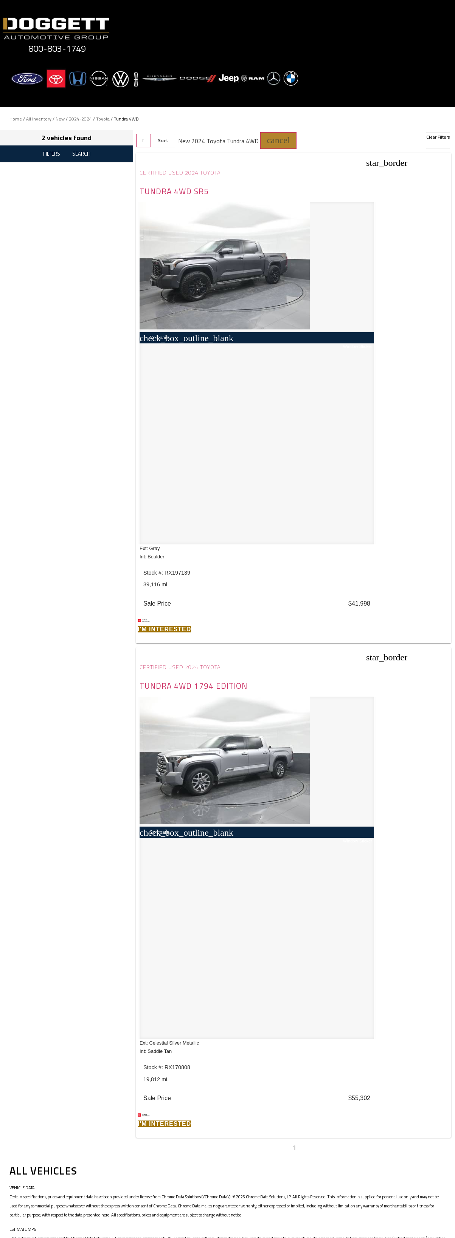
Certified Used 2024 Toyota (181, 172)
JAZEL (77, 752)
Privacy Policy (147, 1175)
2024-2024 (80, 118)
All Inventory (38, 118)
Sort (163, 140)
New (60, 118)
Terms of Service (190, 1175)
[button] (278, 140)
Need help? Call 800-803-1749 (227, 1222)
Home (15, 118)
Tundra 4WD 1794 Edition (354, 191)
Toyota (103, 118)
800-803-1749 (57, 48)
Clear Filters (438, 137)
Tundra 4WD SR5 (175, 191)
